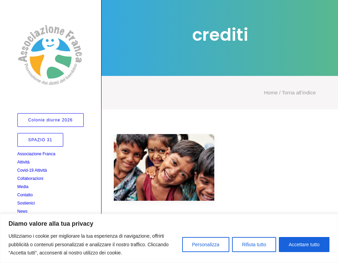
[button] (164, 167)
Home (271, 92)
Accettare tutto (304, 244)
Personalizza (205, 244)
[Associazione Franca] (50, 55)
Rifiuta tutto (254, 244)
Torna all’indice (298, 92)
